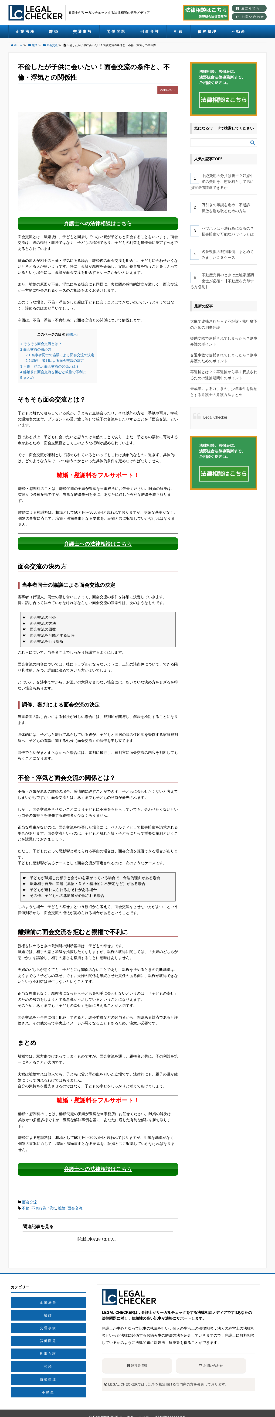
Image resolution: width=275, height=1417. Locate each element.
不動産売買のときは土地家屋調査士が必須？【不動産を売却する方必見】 (222, 281)
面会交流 (29, 1195)
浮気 (52, 1200)
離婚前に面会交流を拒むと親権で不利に (53, 369)
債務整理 (207, 32)
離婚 (54, 32)
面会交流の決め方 (35, 347)
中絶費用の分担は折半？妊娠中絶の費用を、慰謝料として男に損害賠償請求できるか (222, 182)
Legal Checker (215, 417)
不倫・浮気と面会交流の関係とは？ (49, 364)
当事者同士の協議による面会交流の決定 (60, 352)
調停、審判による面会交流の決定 (55, 358)
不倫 (25, 1200)
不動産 (238, 32)
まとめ (27, 375)
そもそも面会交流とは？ (41, 341)
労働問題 (116, 32)
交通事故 (82, 32)
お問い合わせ (250, 16)
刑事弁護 (150, 32)
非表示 (72, 332)
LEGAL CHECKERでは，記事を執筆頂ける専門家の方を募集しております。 (178, 1376)
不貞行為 (38, 1200)
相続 (178, 32)
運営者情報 (248, 8)
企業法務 (25, 32)
